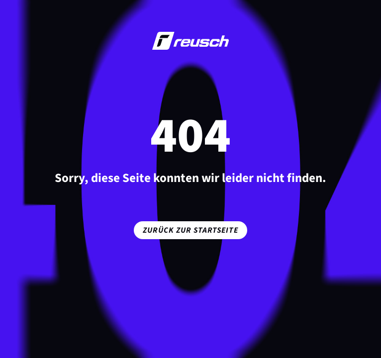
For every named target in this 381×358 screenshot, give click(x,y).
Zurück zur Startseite (190, 230)
